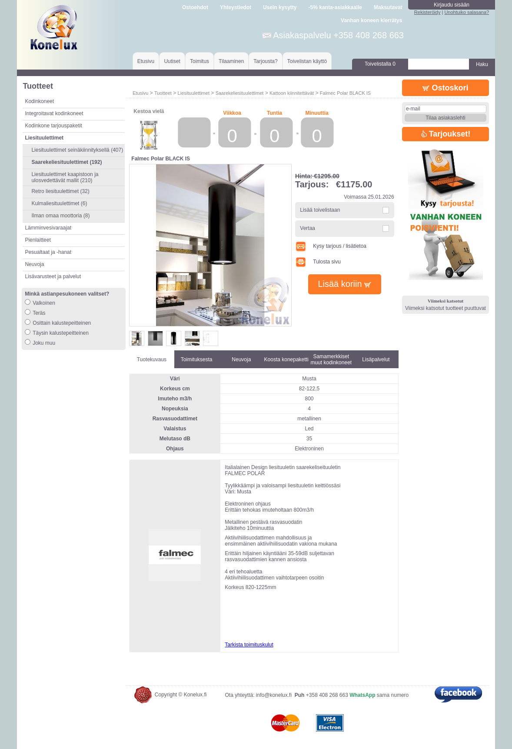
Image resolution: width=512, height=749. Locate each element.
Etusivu (145, 61)
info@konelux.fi (274, 695)
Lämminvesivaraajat (48, 228)
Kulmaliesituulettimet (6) (59, 203)
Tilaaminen (231, 61)
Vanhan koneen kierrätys (371, 20)
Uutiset (172, 61)
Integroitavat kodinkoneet (54, 113)
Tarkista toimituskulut (249, 645)
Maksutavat (388, 7)
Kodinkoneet (39, 101)
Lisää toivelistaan (320, 210)
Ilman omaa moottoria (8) (60, 216)
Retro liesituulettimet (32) (60, 191)
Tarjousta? (265, 61)
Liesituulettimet (193, 93)
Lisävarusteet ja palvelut (53, 276)
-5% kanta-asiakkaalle (335, 7)
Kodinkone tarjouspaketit (53, 126)
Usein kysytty (279, 7)
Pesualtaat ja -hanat (48, 252)
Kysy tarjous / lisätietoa (330, 246)
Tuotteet (163, 93)
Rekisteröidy (427, 12)
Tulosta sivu (318, 262)
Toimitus (199, 61)
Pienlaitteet (37, 240)
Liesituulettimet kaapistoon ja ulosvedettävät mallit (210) (64, 177)
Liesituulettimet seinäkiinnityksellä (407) (77, 150)
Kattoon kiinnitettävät (291, 93)
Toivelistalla (380, 64)
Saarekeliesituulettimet (240, 93)
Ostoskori (445, 87)
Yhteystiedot (235, 7)
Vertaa (307, 228)
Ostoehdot (195, 7)
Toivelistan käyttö (307, 61)
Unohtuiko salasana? (466, 12)
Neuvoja (34, 264)
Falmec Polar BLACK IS (345, 93)
